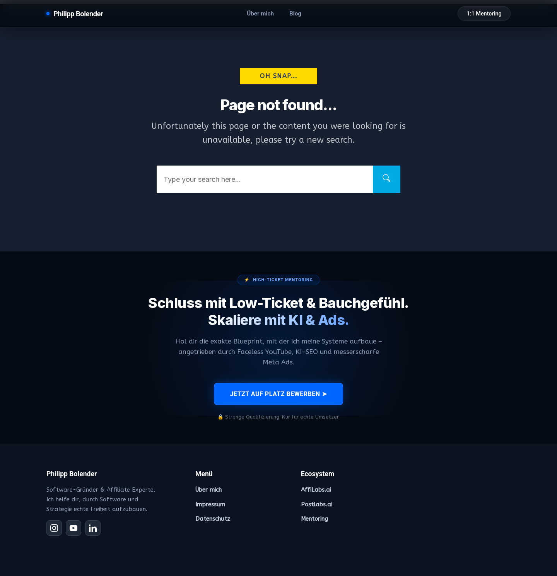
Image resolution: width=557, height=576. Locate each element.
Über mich (260, 13)
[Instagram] (54, 528)
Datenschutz (212, 518)
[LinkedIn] (93, 528)
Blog (295, 13)
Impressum (210, 504)
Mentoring (314, 518)
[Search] (386, 179)
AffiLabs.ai (316, 489)
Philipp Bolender (78, 14)
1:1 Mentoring (483, 13)
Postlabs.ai (316, 504)
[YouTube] (73, 528)
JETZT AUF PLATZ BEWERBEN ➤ (278, 394)
